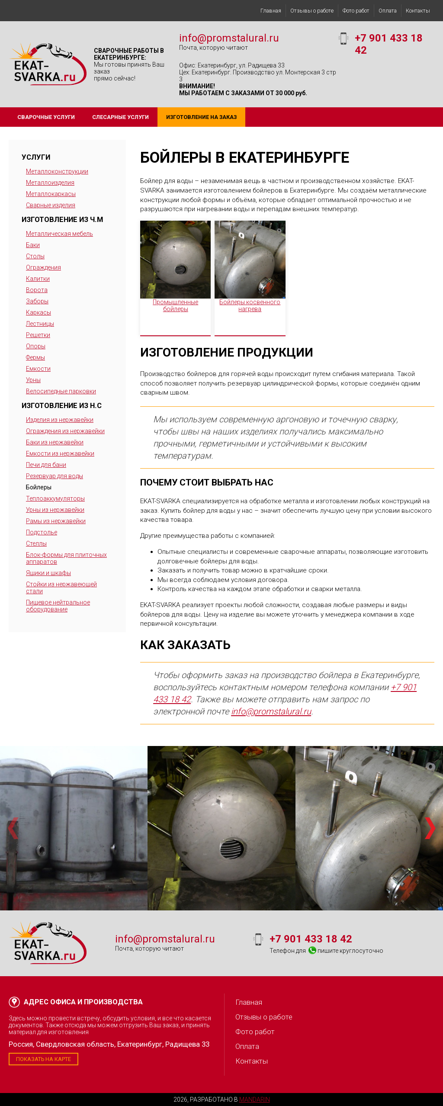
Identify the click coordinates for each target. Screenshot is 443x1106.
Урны (33, 379)
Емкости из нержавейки (60, 453)
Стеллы (36, 543)
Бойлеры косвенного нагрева (249, 305)
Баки (33, 244)
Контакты (418, 10)
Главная (270, 10)
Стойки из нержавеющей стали (61, 588)
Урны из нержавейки (55, 509)
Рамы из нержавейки (56, 521)
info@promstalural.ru (229, 38)
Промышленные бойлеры (175, 305)
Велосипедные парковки (61, 391)
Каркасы (38, 312)
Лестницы (40, 323)
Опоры (35, 346)
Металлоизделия (50, 182)
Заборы (37, 301)
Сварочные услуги (46, 117)
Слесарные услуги (120, 117)
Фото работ (356, 10)
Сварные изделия (50, 205)
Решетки (38, 334)
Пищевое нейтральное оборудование (58, 606)
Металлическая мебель (59, 233)
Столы (35, 256)
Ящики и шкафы (48, 572)
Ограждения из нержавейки (65, 431)
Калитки (38, 278)
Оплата (388, 10)
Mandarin (254, 1099)
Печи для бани (46, 464)
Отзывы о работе (312, 10)
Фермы (35, 357)
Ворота (37, 289)
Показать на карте (43, 1059)
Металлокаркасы (51, 193)
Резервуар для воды (54, 476)
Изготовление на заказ (201, 117)
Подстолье (41, 532)
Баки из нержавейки (54, 442)
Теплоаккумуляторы (55, 498)
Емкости (38, 368)
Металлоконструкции (57, 171)
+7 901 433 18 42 (311, 939)
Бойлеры (38, 487)
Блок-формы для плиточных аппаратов (66, 558)
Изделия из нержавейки (59, 419)
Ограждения (43, 267)
